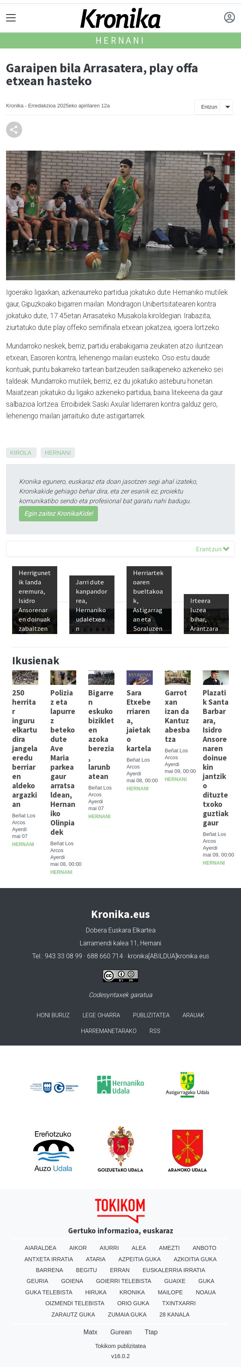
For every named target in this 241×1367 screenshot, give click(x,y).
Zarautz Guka (73, 1314)
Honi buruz (53, 1015)
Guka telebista (49, 1292)
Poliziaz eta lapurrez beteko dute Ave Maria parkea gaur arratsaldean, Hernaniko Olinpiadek (62, 762)
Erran (120, 1270)
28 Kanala (175, 1314)
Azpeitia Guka (139, 1259)
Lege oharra (101, 1015)
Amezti (169, 1248)
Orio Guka (133, 1303)
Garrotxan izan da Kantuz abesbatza (177, 716)
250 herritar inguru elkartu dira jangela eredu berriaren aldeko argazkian (24, 748)
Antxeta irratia (49, 1259)
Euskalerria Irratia (174, 1270)
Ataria (96, 1259)
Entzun (209, 107)
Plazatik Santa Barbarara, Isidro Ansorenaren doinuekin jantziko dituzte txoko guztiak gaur (216, 757)
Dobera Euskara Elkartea (121, 930)
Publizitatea (151, 1015)
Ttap (151, 1332)
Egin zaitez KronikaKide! (58, 513)
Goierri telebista (123, 1281)
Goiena (72, 1281)
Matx (90, 1332)
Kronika (132, 1292)
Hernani (120, 40)
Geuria (37, 1281)
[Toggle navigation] (11, 18)
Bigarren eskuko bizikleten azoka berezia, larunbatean (101, 734)
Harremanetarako (109, 1031)
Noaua (206, 1292)
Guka (206, 1281)
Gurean (121, 1332)
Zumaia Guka (127, 1314)
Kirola (20, 452)
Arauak (193, 1015)
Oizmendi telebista (74, 1303)
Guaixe (174, 1281)
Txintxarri (178, 1303)
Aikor (78, 1248)
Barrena (49, 1270)
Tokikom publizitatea (120, 1346)
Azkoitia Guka (195, 1259)
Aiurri (109, 1248)
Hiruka (96, 1292)
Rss (155, 1031)
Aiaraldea (40, 1248)
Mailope (170, 1292)
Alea (139, 1248)
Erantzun (212, 549)
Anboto (204, 1248)
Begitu (86, 1270)
